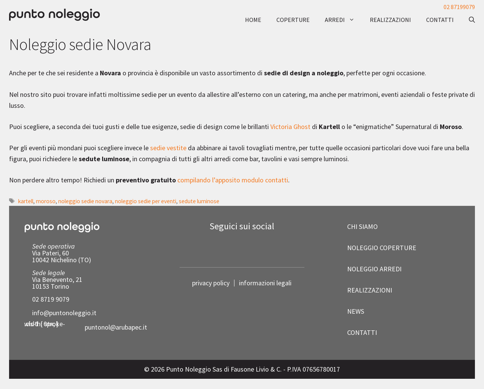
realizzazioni (390, 19)
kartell (25, 201)
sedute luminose (199, 201)
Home (253, 19)
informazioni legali (265, 283)
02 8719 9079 (50, 299)
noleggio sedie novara (85, 201)
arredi (343, 19)
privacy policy (211, 283)
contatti (440, 19)
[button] (468, 19)
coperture (293, 19)
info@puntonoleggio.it (64, 312)
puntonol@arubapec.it (116, 327)
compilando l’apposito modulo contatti (232, 180)
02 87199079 (459, 7)
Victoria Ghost (290, 126)
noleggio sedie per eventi (145, 201)
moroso (46, 201)
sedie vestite (168, 147)
